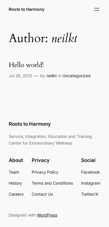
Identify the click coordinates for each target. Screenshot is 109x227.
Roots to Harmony (26, 9)
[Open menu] (96, 9)
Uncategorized (76, 75)
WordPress (47, 214)
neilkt (52, 75)
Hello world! (26, 65)
